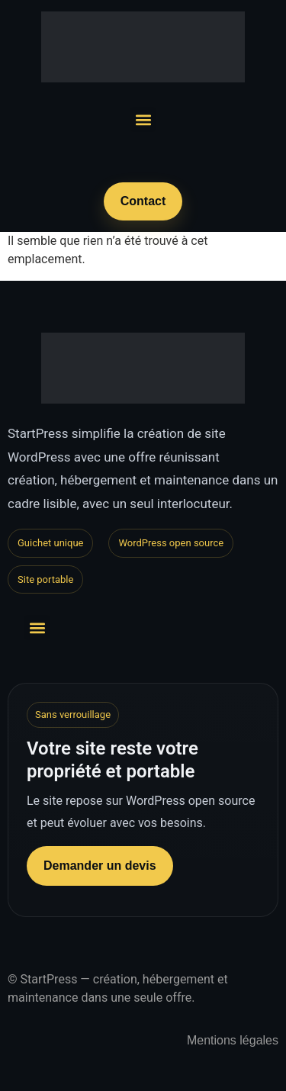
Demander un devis (99, 865)
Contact (143, 201)
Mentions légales (232, 1040)
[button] (143, 119)
